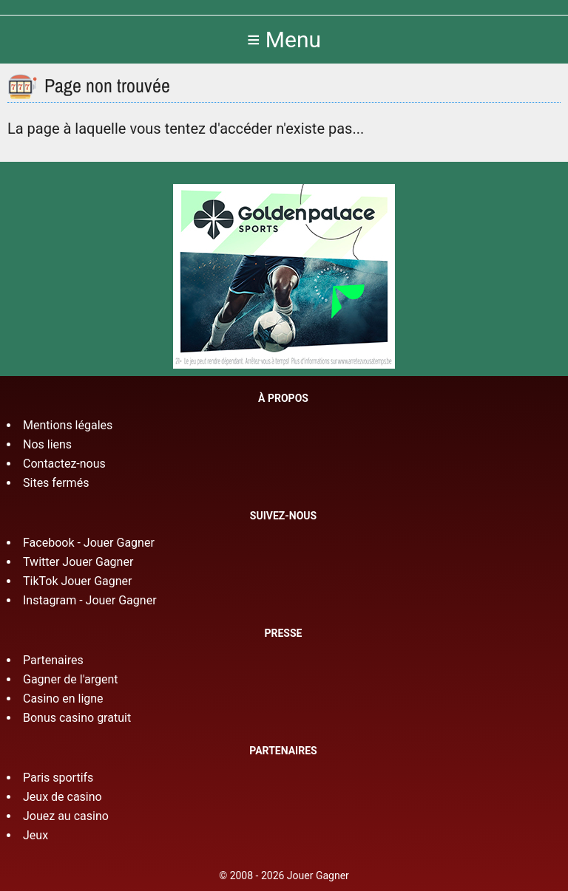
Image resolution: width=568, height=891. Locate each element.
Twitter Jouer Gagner (78, 562)
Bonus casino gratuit (77, 718)
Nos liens (47, 444)
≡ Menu (284, 39)
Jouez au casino (66, 816)
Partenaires (53, 660)
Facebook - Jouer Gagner (89, 543)
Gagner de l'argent (70, 679)
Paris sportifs (58, 778)
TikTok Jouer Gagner (77, 581)
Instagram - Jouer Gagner (90, 600)
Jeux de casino (62, 797)
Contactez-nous (64, 464)
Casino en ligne (63, 699)
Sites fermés (56, 483)
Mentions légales (67, 425)
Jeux (35, 835)
